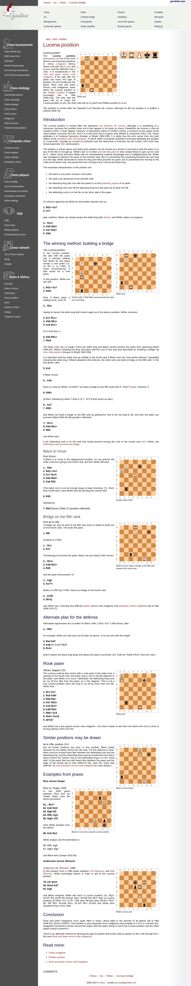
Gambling (122, 17)
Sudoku (158, 22)
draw (123, 103)
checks (107, 217)
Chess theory (10, 114)
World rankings (11, 200)
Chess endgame (57, 952)
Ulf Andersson (97, 871)
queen (86, 606)
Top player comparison (14, 196)
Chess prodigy (11, 182)
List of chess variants (14, 254)
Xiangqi (7, 264)
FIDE (6, 220)
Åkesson (64, 868)
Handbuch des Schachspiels (72, 138)
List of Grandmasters (14, 186)
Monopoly (158, 17)
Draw (6, 302)
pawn (48, 69)
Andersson (49, 868)
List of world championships (17, 75)
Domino (121, 12)
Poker (63, 2)
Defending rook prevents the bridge (61, 444)
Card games (86, 22)
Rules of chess (11, 288)
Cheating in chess (12, 162)
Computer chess (11, 148)
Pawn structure (11, 123)
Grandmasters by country (16, 191)
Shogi (7, 259)
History (7, 312)
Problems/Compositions (15, 128)
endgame (61, 64)
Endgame (63, 39)
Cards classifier (88, 26)
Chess (46, 2)
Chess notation (11, 298)
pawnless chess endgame (132, 606)
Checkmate (9, 293)
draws (133, 387)
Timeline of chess (12, 317)
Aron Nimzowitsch (52, 352)
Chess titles (9, 225)
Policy (102, 982)
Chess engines (11, 152)
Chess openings (11, 100)
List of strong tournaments (16, 70)
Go (55, 2)
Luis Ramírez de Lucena (111, 125)
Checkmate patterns (13, 95)
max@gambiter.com (127, 982)
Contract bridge (77, 2)
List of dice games (126, 22)
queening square (110, 183)
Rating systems (11, 230)
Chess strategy (11, 104)
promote (102, 151)
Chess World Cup (12, 51)
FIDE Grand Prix (12, 56)
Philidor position (56, 92)
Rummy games (125, 26)
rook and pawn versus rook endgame (75, 765)
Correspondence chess (15, 234)
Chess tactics (10, 109)
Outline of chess (11, 307)
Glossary (8, 284)
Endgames (9, 118)
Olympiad (8, 61)
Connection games (52, 26)
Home (48, 39)
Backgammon (50, 22)
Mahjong (158, 26)
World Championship (14, 65)
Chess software (11, 157)
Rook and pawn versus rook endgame (71, 936)
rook (68, 66)
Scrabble (158, 12)
